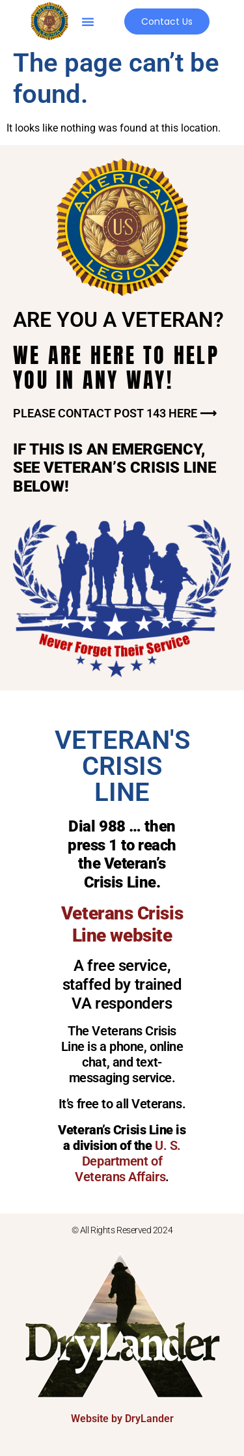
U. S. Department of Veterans (128, 1161)
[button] (88, 21)
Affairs (145, 1176)
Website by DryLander (122, 1418)
